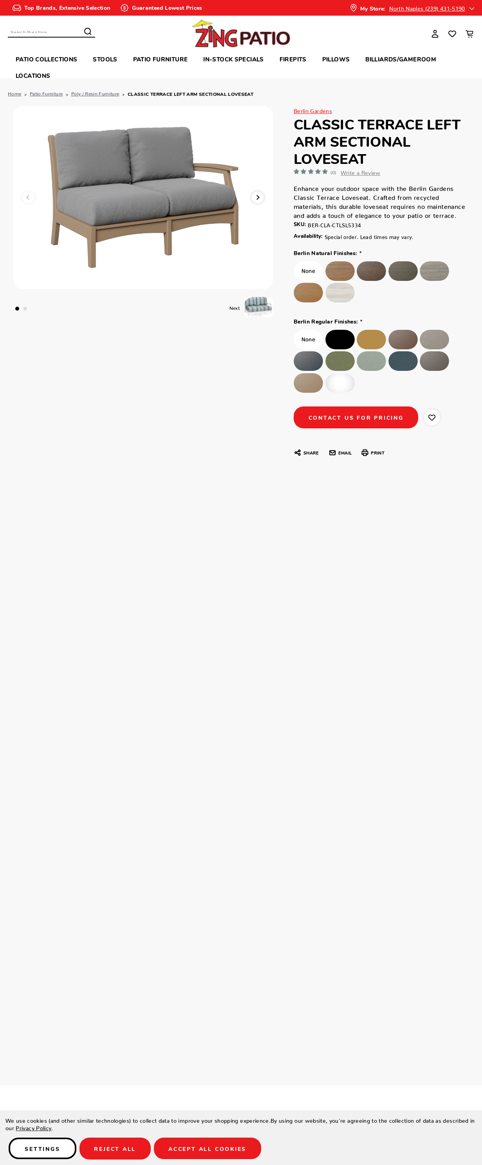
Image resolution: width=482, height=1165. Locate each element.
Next (257, 197)
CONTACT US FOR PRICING (357, 418)
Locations (33, 75)
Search (87, 31)
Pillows (336, 59)
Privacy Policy (33, 1127)
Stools (105, 59)
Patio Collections (46, 59)
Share (306, 453)
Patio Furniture (160, 59)
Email (340, 453)
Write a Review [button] (364, 171)
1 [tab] (17, 309)
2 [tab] (25, 309)
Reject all (116, 1148)
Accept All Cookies (209, 1148)
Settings (43, 1148)
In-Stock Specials (233, 59)
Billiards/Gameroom (400, 59)
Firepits (293, 59)
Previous (29, 197)
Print (372, 453)
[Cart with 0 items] (469, 34)
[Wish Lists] (452, 34)
